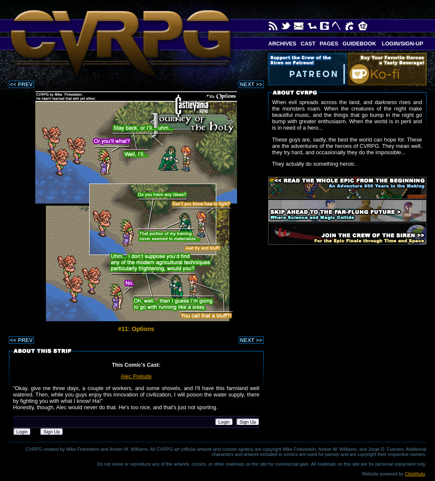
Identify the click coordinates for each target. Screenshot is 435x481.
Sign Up (248, 421)
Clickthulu (415, 473)
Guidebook (359, 43)
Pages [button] (328, 43)
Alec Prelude (136, 376)
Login (224, 421)
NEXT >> (251, 84)
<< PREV (21, 84)
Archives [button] (282, 43)
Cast (308, 43)
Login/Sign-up (401, 43)
